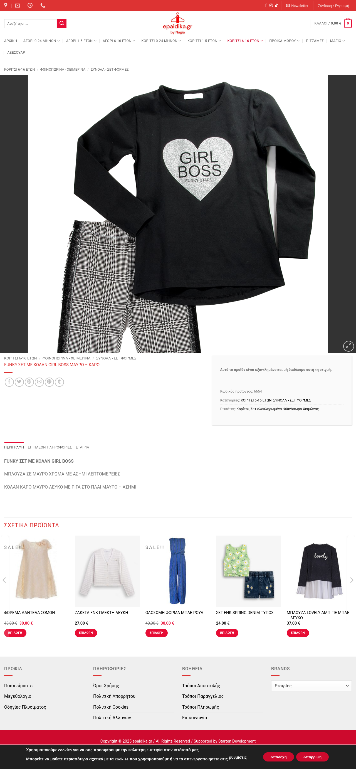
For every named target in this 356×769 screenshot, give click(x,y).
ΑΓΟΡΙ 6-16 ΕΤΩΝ (119, 40)
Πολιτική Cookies (110, 707)
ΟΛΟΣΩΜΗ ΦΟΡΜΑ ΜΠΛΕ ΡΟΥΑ (174, 612)
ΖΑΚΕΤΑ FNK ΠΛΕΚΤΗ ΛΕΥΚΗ (101, 612)
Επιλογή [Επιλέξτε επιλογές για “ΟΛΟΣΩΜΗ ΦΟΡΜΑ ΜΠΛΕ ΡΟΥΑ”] (157, 633)
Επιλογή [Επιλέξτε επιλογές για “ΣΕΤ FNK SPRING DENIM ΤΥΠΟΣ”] (227, 633)
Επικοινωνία (194, 717)
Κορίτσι (243, 409)
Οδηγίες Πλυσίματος (25, 707)
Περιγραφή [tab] (14, 447)
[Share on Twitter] (19, 382)
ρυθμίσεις (234, 757)
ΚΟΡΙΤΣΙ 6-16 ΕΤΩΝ (245, 40)
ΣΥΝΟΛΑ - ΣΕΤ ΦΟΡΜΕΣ (109, 69)
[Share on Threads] (29, 382)
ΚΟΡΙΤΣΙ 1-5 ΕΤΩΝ (204, 40)
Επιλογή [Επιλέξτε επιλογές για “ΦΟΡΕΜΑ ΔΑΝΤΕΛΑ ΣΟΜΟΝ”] (15, 633)
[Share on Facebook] (9, 382)
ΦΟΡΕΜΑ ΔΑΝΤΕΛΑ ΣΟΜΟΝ (29, 612)
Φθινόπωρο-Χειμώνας (301, 409)
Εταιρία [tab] (82, 447)
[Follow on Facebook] (266, 6)
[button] (297, 6)
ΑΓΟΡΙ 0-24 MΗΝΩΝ (41, 40)
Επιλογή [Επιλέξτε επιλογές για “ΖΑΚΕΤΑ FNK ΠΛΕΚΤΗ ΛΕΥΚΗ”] (86, 633)
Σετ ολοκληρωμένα (266, 409)
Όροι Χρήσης (106, 685)
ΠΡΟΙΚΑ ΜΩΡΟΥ (284, 40)
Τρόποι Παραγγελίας (203, 696)
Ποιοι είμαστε (18, 685)
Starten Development (237, 741)
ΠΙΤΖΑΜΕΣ (315, 41)
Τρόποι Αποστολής (201, 685)
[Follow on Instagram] (271, 6)
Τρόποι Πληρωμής (200, 707)
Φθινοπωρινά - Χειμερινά (62, 69)
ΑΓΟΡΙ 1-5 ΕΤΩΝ (81, 40)
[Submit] (61, 23)
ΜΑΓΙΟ (337, 40)
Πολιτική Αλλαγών (112, 717)
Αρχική (10, 41)
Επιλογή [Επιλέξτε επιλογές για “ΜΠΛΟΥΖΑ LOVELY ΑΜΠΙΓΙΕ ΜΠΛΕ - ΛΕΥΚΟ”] (298, 633)
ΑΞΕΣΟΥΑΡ (16, 52)
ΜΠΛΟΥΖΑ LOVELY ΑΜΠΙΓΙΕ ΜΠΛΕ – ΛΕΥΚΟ (318, 615)
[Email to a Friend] (39, 382)
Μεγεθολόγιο (17, 696)
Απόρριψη (314, 757)
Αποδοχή (276, 757)
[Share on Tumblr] (59, 382)
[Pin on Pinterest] (49, 382)
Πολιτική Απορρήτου (114, 696)
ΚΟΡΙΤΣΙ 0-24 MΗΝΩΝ (161, 40)
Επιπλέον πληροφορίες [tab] (50, 447)
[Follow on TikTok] (276, 6)
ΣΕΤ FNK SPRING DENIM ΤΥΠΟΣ (245, 612)
